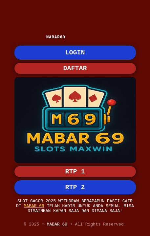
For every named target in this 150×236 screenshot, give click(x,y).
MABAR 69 (34, 203)
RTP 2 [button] (75, 182)
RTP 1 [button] (75, 165)
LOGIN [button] (75, 54)
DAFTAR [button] (75, 71)
